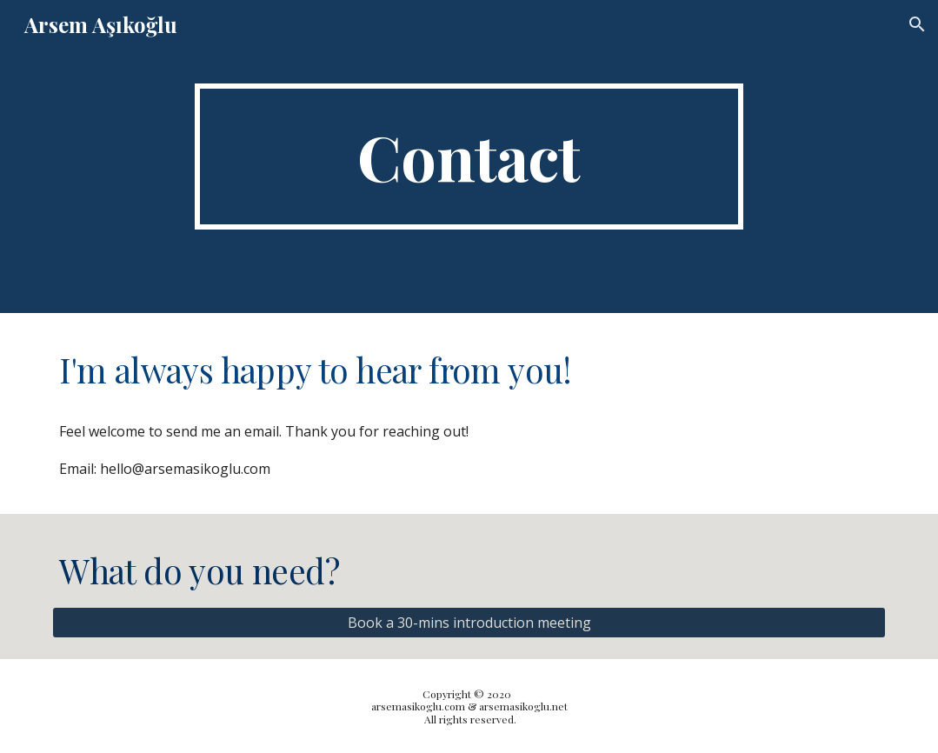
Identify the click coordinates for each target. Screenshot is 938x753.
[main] (469, 156)
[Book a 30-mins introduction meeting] (468, 622)
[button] (917, 24)
